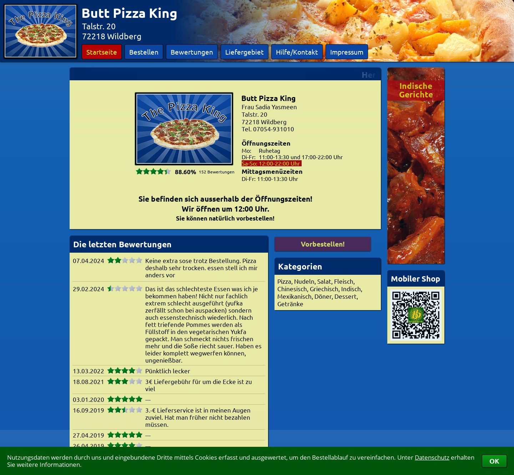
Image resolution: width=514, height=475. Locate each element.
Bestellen (143, 51)
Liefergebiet (244, 51)
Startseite (101, 51)
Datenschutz (432, 457)
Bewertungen (192, 51)
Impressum (346, 51)
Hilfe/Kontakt (297, 51)
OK (494, 460)
